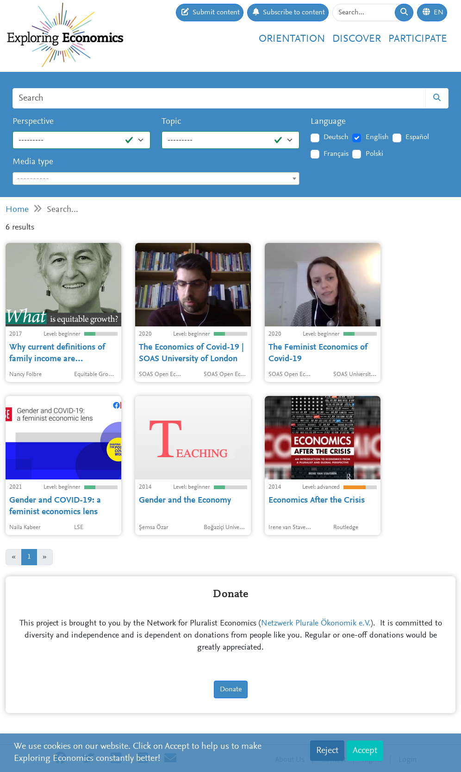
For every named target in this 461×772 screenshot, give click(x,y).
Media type (32, 162)
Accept (365, 750)
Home (17, 209)
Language (328, 121)
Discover (356, 39)
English (377, 137)
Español (417, 137)
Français (336, 154)
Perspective (33, 121)
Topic (171, 121)
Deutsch (336, 137)
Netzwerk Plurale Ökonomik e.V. (316, 623)
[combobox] (155, 178)
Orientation (292, 39)
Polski (374, 154)
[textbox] (156, 178)
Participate (417, 39)
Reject (327, 750)
